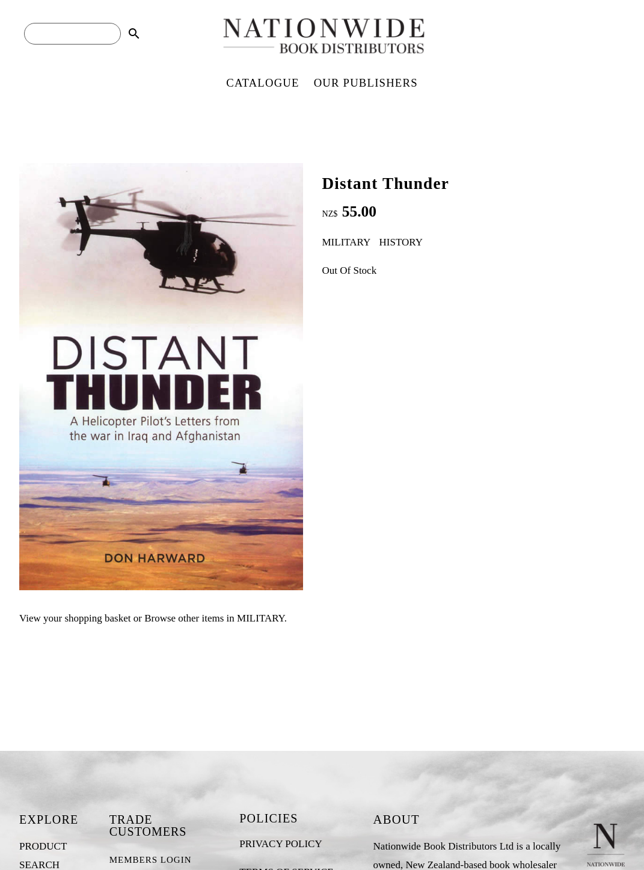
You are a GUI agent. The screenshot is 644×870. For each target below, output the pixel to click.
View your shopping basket (74, 618)
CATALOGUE (262, 82)
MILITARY (346, 242)
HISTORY (401, 242)
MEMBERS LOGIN (150, 860)
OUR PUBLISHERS (366, 82)
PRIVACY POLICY (280, 844)
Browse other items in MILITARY (214, 618)
